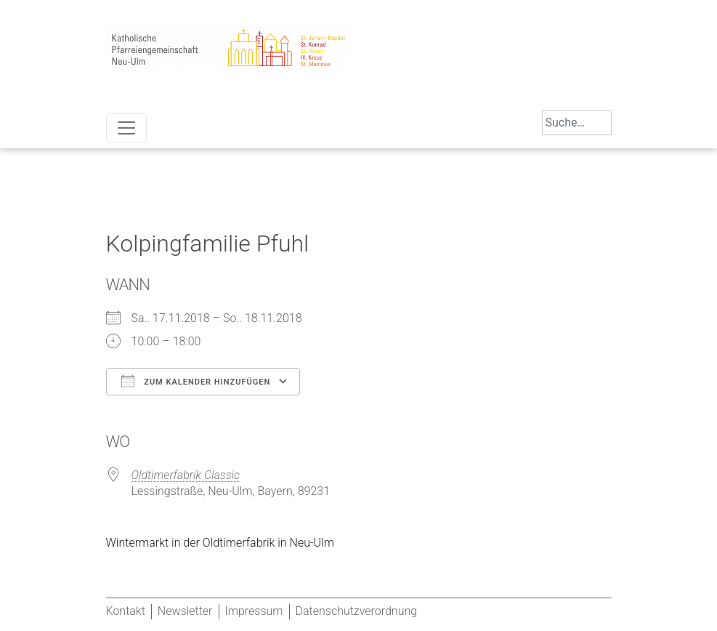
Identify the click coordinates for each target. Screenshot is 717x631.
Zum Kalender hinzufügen (196, 380)
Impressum (254, 611)
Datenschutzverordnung (357, 611)
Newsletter (185, 611)
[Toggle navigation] (126, 127)
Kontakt (125, 611)
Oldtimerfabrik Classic (185, 475)
